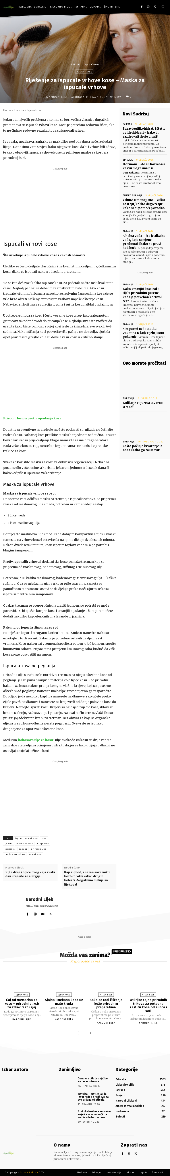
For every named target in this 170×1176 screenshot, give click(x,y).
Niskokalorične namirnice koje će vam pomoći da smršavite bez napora (94, 1114)
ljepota (8, 844)
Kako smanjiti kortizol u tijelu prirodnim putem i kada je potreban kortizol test (142, 295)
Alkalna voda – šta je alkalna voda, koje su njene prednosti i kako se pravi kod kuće (144, 242)
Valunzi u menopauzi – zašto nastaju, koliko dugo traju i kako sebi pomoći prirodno (144, 204)
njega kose (43, 844)
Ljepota (76, 64)
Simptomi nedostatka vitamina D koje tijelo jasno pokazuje (143, 333)
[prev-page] (79, 1033)
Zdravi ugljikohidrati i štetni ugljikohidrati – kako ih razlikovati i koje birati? (144, 132)
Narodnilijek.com (29, 1172)
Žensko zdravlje (132, 195)
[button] (163, 6)
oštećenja (10, 849)
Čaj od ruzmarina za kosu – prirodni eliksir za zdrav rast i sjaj (21, 1003)
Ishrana (127, 124)
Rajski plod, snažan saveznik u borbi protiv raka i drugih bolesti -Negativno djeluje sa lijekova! (87, 878)
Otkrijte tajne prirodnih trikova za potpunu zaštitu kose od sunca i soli (148, 1005)
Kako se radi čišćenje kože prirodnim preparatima (106, 1003)
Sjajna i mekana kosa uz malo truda (64, 1002)
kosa (44, 838)
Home (7, 110)
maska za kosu (24, 844)
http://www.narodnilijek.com (42, 905)
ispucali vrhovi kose (26, 838)
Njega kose (92, 64)
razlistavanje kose (15, 854)
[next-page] (89, 1033)
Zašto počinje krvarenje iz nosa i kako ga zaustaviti (142, 448)
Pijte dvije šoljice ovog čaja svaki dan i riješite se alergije (30, 874)
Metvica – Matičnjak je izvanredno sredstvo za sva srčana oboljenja (93, 1096)
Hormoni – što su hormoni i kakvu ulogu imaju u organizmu (144, 168)
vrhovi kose (35, 854)
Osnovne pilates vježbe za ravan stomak (93, 1080)
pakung (23, 849)
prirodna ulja (38, 849)
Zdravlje (128, 160)
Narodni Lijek (58, 97)
